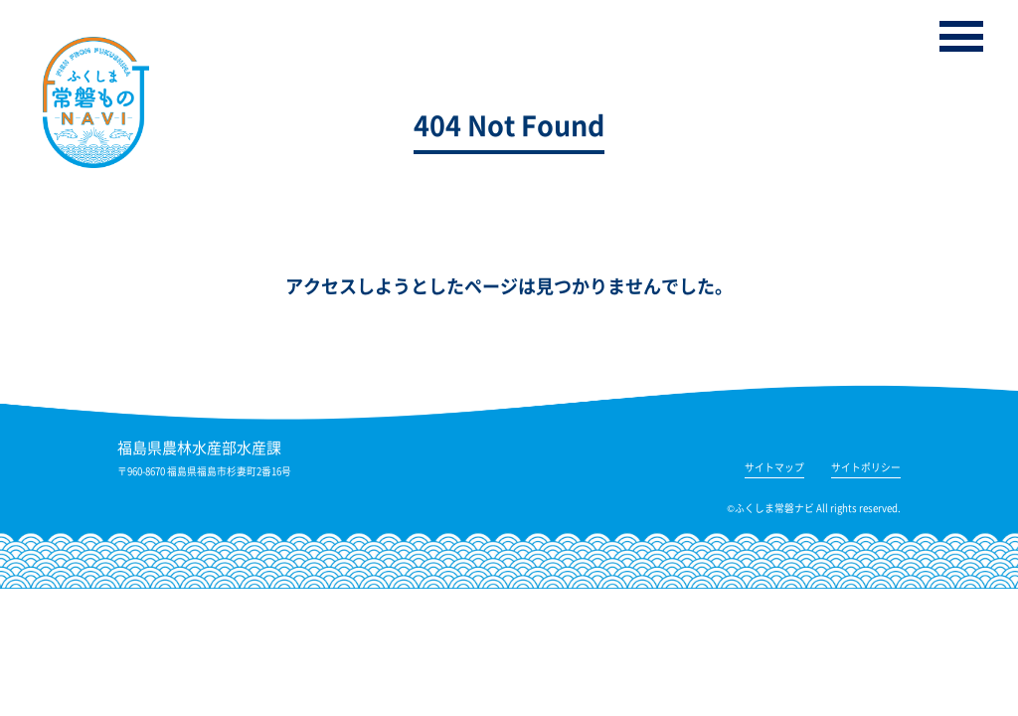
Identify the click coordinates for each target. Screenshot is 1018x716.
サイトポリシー (866, 468)
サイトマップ (774, 468)
